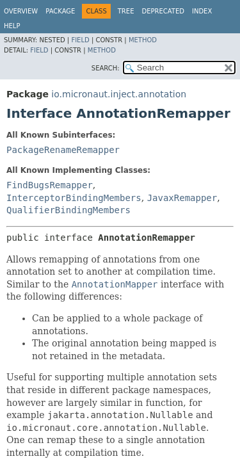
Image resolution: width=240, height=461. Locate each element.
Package (60, 11)
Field (80, 40)
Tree (126, 11)
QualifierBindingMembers (68, 210)
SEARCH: (106, 68)
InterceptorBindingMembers (73, 198)
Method (143, 40)
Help (12, 25)
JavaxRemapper (182, 198)
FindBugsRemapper (49, 185)
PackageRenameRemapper (63, 150)
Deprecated (162, 11)
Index (202, 11)
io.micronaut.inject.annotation (118, 94)
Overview (21, 11)
